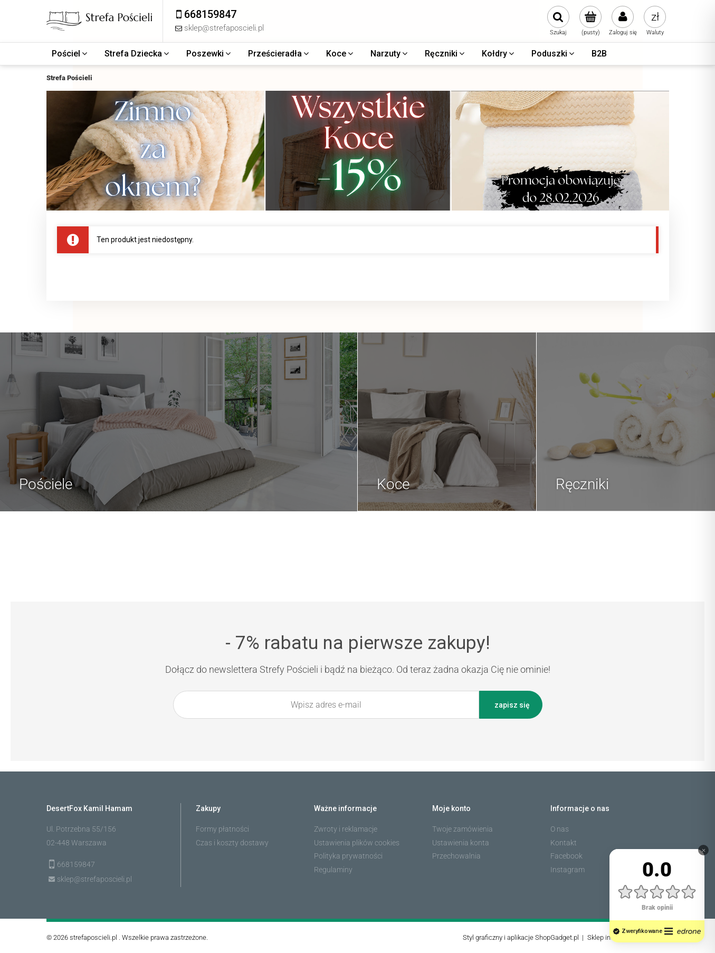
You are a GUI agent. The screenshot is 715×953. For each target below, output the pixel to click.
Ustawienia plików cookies (356, 842)
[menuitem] (70, 54)
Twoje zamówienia (462, 829)
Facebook (566, 856)
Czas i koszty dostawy (232, 842)
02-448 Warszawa (76, 842)
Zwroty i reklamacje (345, 829)
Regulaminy (333, 869)
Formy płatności (222, 829)
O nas (559, 829)
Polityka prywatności (348, 856)
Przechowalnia (456, 856)
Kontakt (563, 842)
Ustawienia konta (460, 842)
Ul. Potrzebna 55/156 (81, 829)
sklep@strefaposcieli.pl (94, 879)
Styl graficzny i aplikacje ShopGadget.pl (521, 937)
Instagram (567, 869)
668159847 (76, 864)
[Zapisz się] (510, 705)
